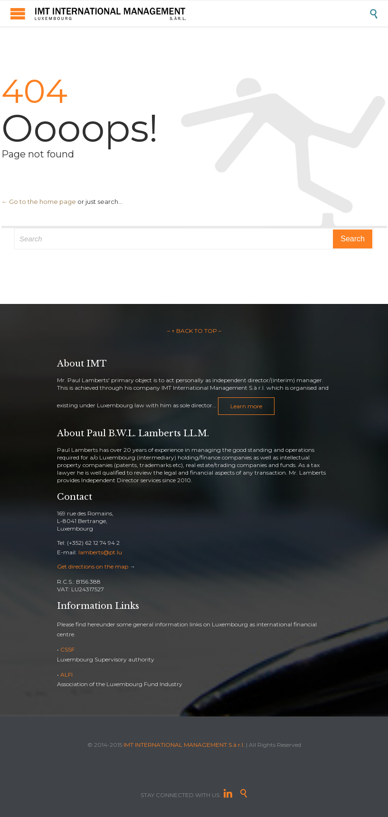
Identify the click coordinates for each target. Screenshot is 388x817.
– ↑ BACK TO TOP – (194, 330)
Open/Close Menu (18, 13)
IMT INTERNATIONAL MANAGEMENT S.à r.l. (184, 744)
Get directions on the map (92, 566)
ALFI (66, 674)
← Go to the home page (38, 201)
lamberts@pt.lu (100, 552)
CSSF (67, 649)
